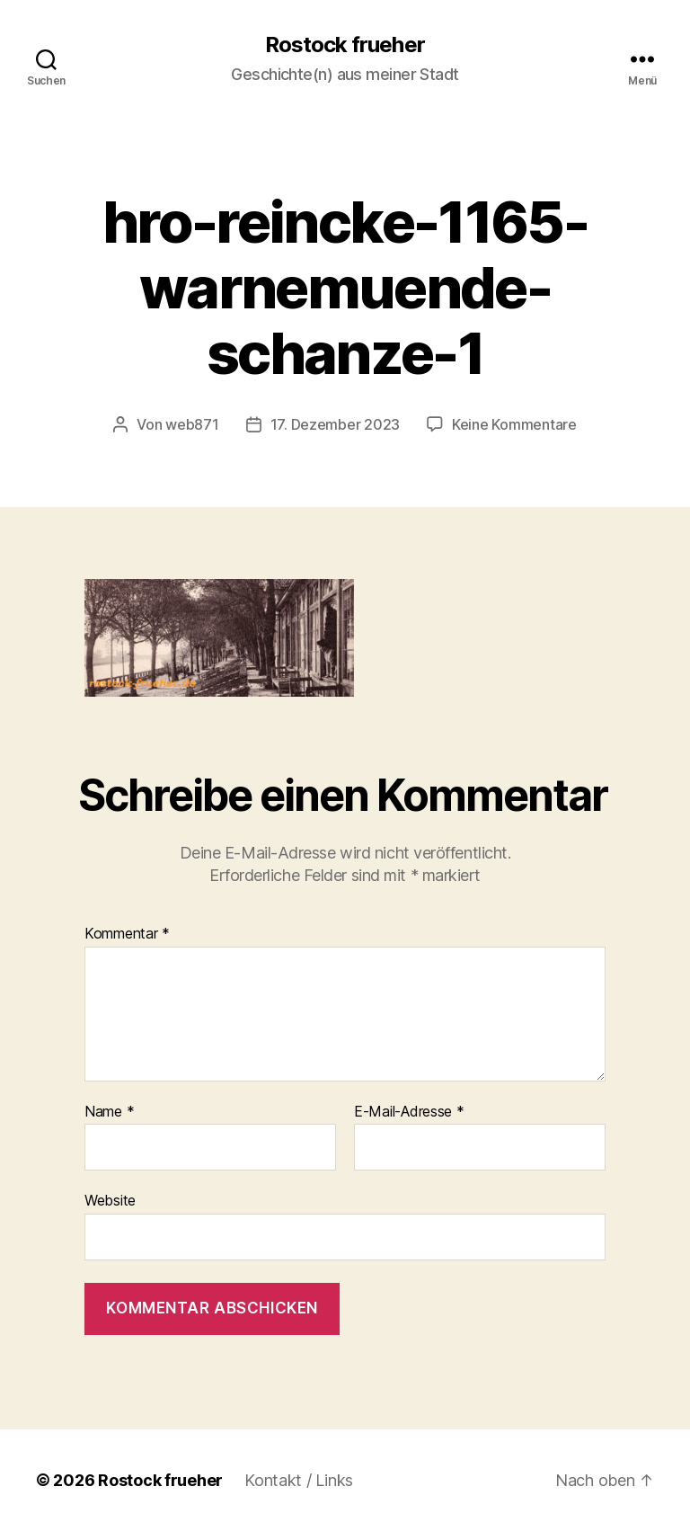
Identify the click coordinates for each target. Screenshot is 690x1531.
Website (110, 1200)
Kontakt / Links (298, 1480)
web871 (191, 424)
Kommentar (127, 934)
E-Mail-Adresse (409, 1112)
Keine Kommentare (514, 424)
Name (109, 1112)
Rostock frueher (344, 45)
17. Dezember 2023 (335, 424)
